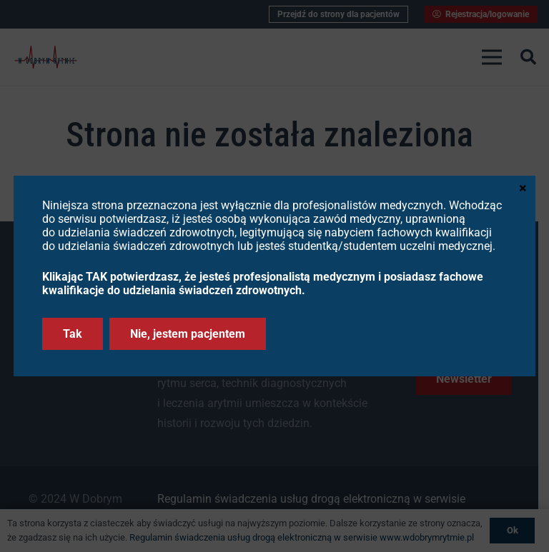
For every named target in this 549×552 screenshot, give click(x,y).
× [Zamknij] (523, 187)
